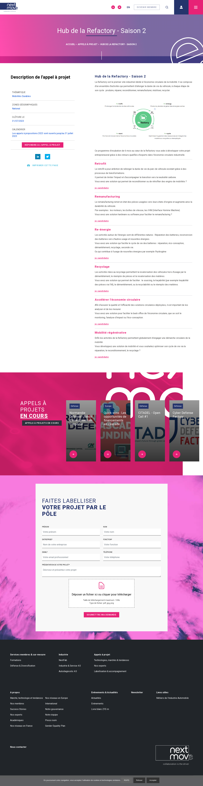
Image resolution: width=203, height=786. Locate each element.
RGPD (126, 780)
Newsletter (137, 692)
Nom (105, 527)
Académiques (16, 720)
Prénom (45, 527)
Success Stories (18, 709)
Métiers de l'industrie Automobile (172, 698)
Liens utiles (162, 692)
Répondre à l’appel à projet (42, 145)
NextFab (63, 660)
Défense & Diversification (22, 665)
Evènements (97, 703)
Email (44, 552)
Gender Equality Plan (55, 726)
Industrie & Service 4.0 (70, 665)
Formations (15, 660)
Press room (51, 720)
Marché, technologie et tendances (26, 698)
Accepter (152, 780)
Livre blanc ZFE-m (100, 709)
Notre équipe (51, 714)
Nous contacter (18, 747)
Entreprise (47, 539)
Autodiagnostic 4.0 (68, 671)
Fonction (107, 539)
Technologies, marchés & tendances (111, 660)
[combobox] (167, 7)
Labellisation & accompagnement (110, 671)
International (51, 703)
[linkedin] (37, 156)
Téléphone (107, 552)
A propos (15, 692)
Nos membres (17, 703)
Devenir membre (147, 7)
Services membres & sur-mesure (27, 654)
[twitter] (47, 156)
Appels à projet (102, 654)
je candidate (102, 188)
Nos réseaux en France (21, 726)
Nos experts (100, 665)
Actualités (96, 698)
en (128, 7)
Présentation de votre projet (55, 565)
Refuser (139, 780)
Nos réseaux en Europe (56, 698)
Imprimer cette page (42, 165)
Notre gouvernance (54, 709)
